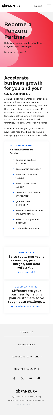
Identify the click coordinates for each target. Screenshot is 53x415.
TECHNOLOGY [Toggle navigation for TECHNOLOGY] (25, 344)
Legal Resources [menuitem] (18, 396)
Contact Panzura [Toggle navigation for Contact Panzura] (25, 369)
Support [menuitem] (38, 6)
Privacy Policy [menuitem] (34, 396)
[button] (49, 6)
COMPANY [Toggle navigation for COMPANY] (25, 332)
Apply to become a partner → (26, 306)
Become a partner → (15, 52)
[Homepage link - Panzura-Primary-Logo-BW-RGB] (26, 391)
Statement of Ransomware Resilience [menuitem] (26, 400)
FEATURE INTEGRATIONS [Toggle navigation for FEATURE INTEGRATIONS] (25, 356)
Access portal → (26, 272)
